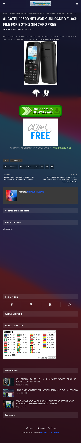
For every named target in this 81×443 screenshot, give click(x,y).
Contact (52, 428)
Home (5, 13)
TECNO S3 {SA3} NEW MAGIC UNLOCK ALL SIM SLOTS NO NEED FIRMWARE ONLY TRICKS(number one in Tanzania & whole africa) (45, 402)
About (41, 428)
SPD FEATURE (14, 13)
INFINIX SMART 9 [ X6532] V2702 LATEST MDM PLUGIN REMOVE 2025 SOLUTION (47, 390)
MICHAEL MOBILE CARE (12, 29)
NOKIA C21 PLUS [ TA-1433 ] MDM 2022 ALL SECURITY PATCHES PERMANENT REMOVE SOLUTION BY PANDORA (46, 380)
